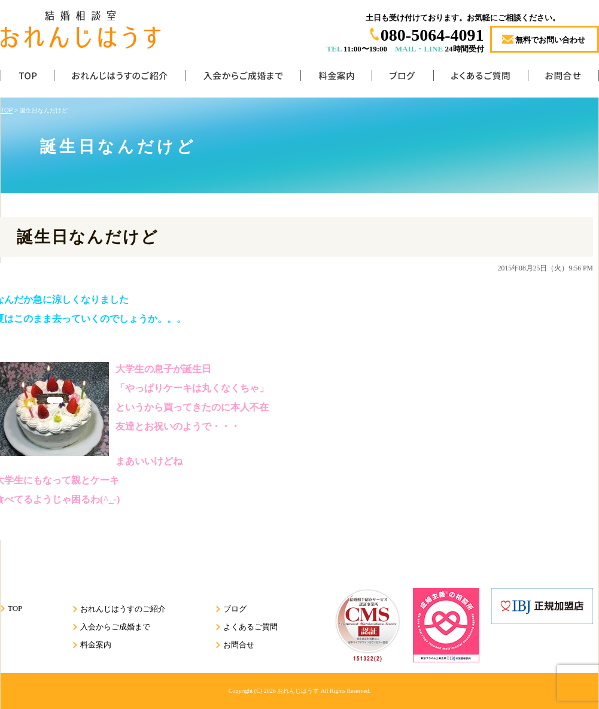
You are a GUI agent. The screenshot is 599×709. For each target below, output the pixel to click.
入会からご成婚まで (243, 78)
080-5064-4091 (432, 35)
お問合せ (563, 78)
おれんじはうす (298, 690)
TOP (27, 78)
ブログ (402, 78)
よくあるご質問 (480, 78)
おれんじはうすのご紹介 (120, 78)
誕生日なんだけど (88, 237)
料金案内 (336, 78)
